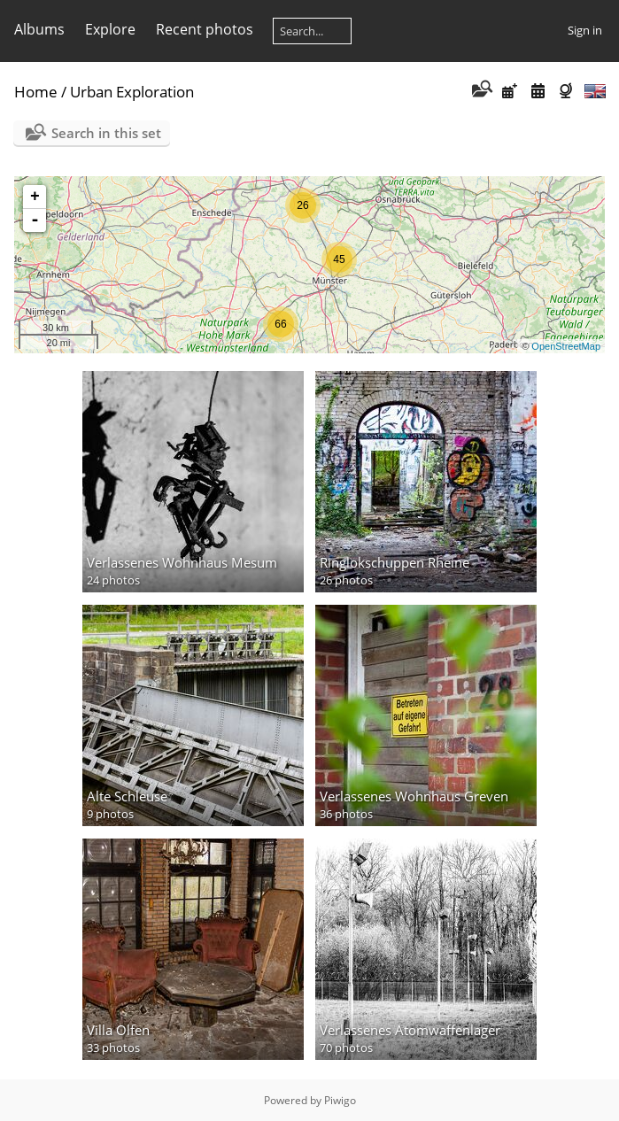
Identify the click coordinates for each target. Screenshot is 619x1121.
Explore (110, 29)
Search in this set (106, 133)
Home (36, 91)
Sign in (585, 30)
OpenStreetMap (565, 346)
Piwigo (340, 1100)
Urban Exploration (132, 91)
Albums (39, 29)
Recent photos (204, 29)
